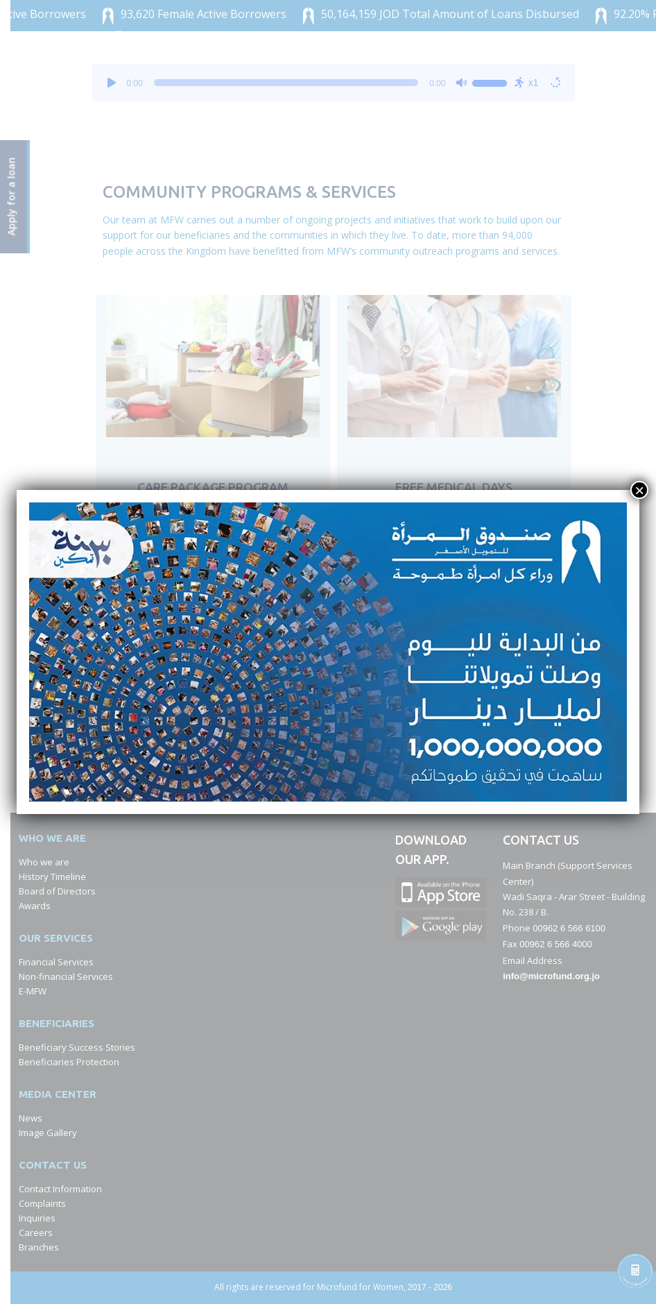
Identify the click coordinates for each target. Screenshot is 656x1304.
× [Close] (639, 490)
